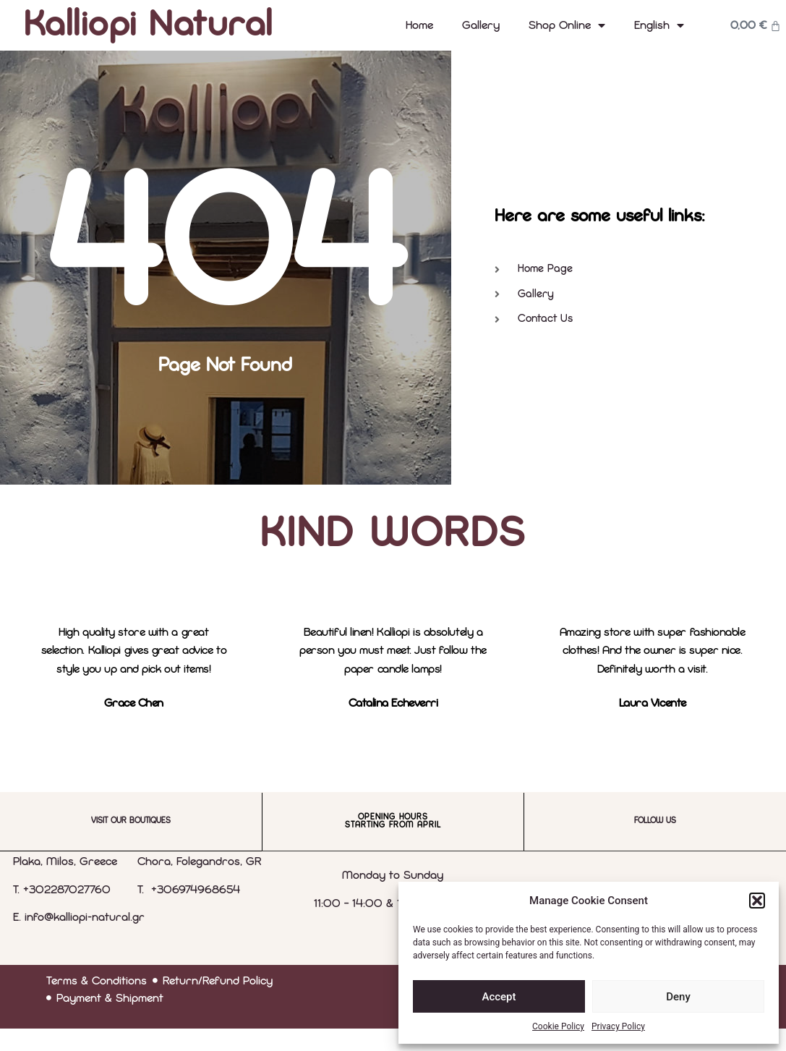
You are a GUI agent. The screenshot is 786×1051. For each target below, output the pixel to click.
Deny (678, 996)
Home (419, 25)
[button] (757, 900)
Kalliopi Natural (148, 25)
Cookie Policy (558, 1026)
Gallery (481, 25)
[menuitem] (659, 25)
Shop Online (567, 25)
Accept (499, 996)
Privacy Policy (618, 1026)
